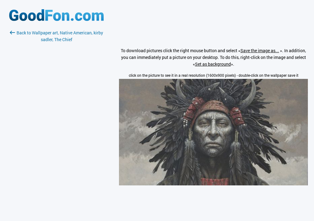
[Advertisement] (56, 115)
